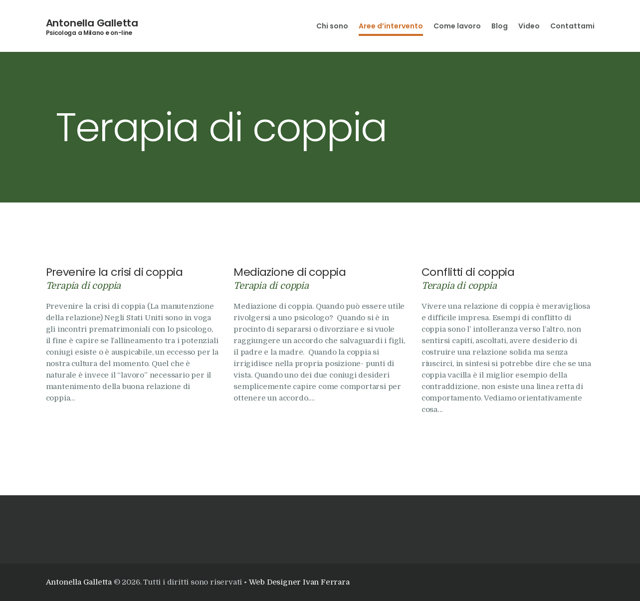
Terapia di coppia (83, 285)
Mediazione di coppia (289, 272)
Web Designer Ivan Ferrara (299, 582)
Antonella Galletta (92, 23)
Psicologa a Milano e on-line (89, 33)
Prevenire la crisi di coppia (114, 272)
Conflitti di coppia (468, 272)
